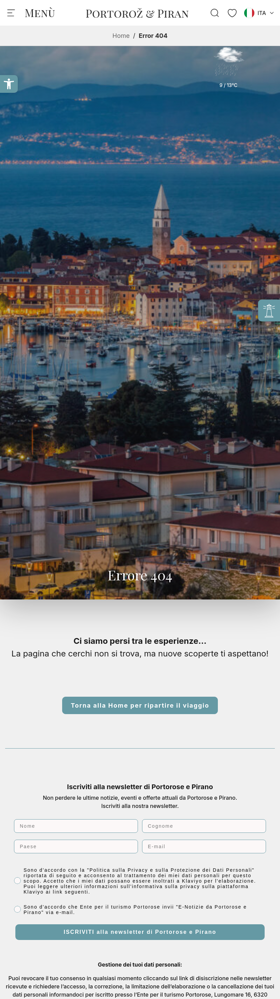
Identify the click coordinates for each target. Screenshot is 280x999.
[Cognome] (204, 826)
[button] (9, 84)
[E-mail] (204, 846)
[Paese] (76, 846)
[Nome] (76, 826)
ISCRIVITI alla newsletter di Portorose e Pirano (140, 932)
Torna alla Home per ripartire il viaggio (140, 705)
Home (120, 35)
